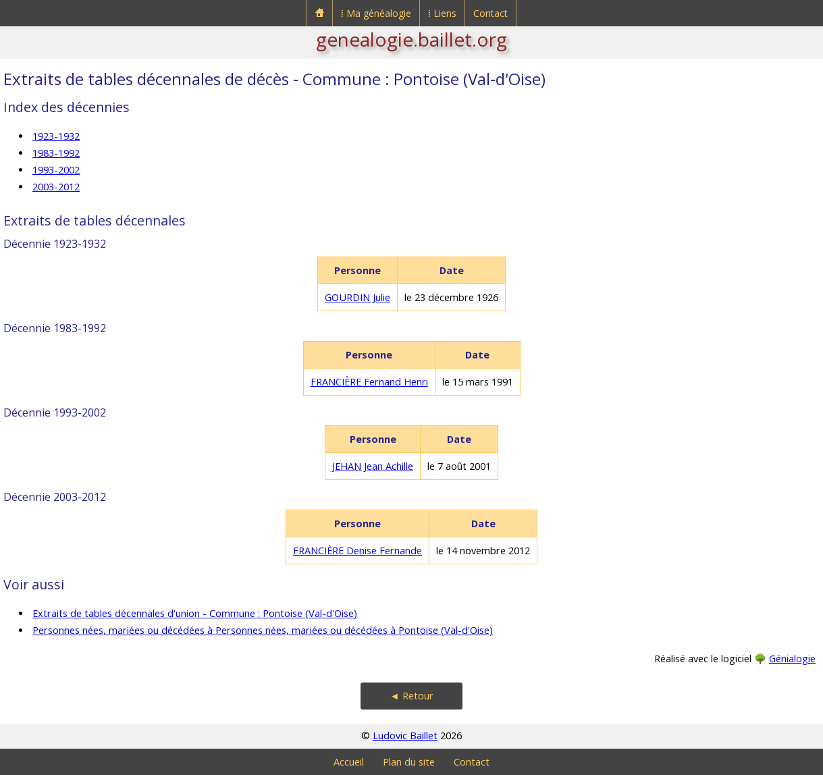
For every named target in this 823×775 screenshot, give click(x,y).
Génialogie (792, 658)
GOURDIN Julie (357, 297)
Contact (490, 13)
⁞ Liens (442, 13)
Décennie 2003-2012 (54, 496)
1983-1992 (56, 152)
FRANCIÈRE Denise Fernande (357, 550)
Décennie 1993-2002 (54, 412)
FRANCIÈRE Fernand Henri (369, 381)
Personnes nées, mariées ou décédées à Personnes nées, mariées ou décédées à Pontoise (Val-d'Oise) (262, 630)
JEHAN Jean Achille (372, 466)
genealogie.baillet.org (411, 39)
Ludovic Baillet (405, 735)
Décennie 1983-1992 (54, 328)
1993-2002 (56, 169)
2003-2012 (56, 186)
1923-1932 (56, 136)
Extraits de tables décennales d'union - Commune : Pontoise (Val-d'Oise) (194, 613)
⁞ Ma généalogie (376, 13)
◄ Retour (411, 695)
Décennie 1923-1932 (54, 243)
